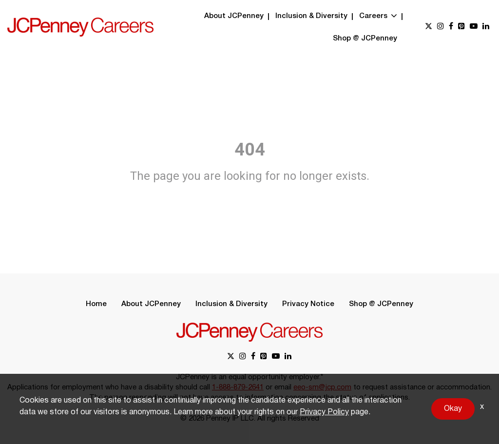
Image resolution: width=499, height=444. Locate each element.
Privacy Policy (324, 412)
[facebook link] (451, 27)
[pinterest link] (461, 27)
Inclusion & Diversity (311, 16)
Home (96, 304)
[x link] (428, 27)
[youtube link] (473, 27)
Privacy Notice (308, 304)
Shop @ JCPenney (365, 38)
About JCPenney (234, 16)
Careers (378, 16)
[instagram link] (440, 27)
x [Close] (482, 407)
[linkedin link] (486, 27)
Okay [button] (453, 408)
